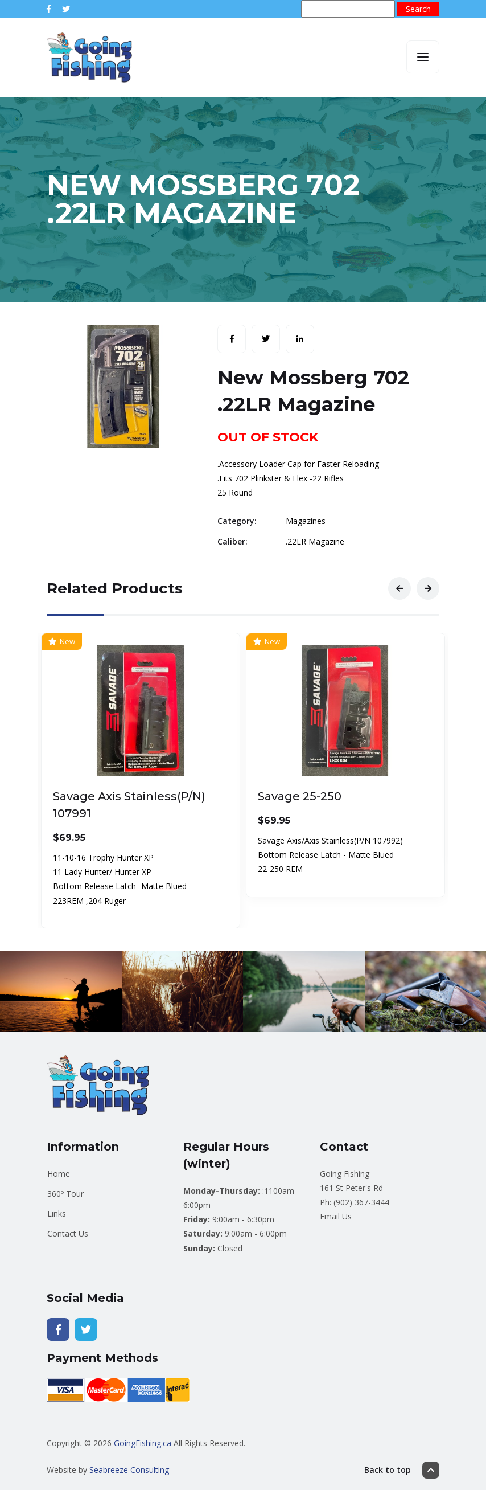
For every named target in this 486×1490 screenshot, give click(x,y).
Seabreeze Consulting (129, 1469)
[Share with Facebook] (231, 339)
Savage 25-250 (299, 796)
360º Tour (65, 1193)
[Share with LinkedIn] (300, 339)
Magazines (306, 520)
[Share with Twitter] (266, 339)
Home (58, 1173)
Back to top (401, 1470)
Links (56, 1213)
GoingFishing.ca (142, 1443)
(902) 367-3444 (361, 1202)
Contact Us (67, 1233)
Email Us (336, 1216)
